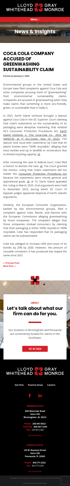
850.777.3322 (39, 462)
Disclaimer (56, 478)
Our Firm (19, 385)
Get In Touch (35, 348)
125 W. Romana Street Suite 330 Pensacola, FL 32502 (35, 453)
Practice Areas (35, 385)
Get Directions (35, 435)
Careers (51, 385)
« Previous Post (11, 263)
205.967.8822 (39, 423)
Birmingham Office (35, 406)
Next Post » (9, 266)
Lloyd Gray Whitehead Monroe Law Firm (37, 478)
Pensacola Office (35, 445)
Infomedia (43, 483)
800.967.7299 (40, 426)
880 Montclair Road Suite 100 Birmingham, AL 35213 (35, 414)
